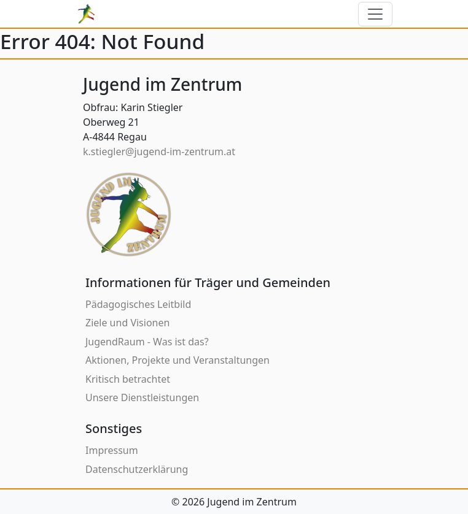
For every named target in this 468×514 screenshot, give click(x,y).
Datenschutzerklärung (136, 469)
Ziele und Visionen (127, 322)
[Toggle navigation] (375, 14)
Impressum (111, 450)
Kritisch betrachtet (127, 379)
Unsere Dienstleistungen (142, 397)
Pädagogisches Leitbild (138, 304)
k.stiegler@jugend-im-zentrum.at (159, 151)
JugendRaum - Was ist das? (147, 341)
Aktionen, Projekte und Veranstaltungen (177, 360)
